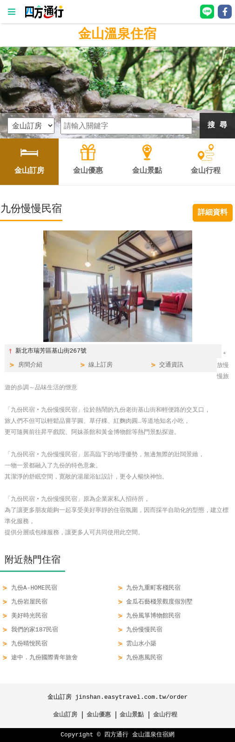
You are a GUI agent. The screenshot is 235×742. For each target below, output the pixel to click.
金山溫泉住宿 (117, 35)
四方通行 (116, 735)
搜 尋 (217, 125)
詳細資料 (213, 213)
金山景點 (132, 715)
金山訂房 (65, 715)
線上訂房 (100, 365)
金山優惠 (99, 715)
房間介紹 (30, 365)
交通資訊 (171, 365)
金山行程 (165, 715)
